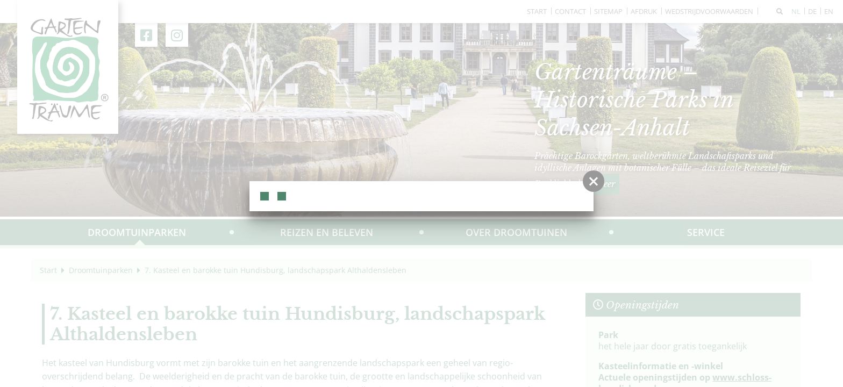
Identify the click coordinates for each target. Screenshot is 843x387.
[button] (593, 181)
